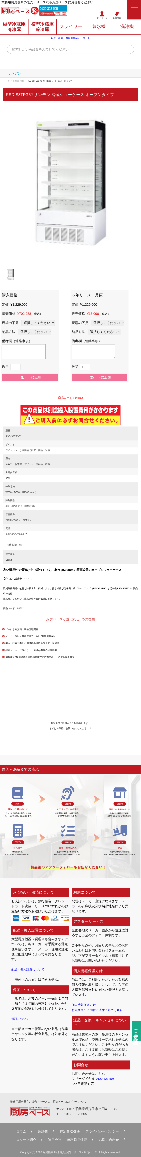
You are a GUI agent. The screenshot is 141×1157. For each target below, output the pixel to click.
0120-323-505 (55, 9)
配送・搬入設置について (29, 969)
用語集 (39, 1131)
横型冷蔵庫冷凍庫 (42, 28)
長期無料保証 (73, 40)
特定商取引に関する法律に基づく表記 (100, 1010)
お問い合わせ (113, 1139)
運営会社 (53, 1139)
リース (86, 40)
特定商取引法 (68, 1131)
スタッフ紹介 (22, 1139)
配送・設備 (57, 40)
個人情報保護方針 (85, 1005)
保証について (21, 1019)
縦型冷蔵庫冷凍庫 (14, 28)
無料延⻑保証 (78, 1139)
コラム (16, 1131)
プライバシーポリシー (105, 1131)
